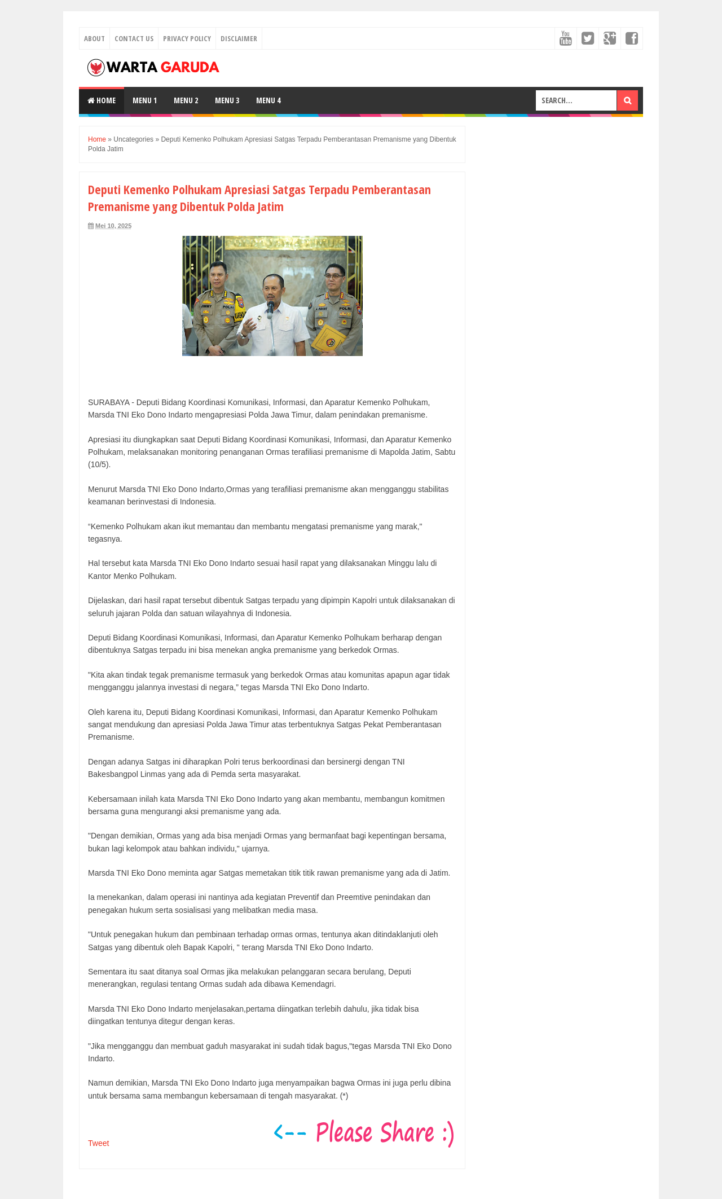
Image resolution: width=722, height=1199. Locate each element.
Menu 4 (268, 100)
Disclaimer (239, 38)
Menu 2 (186, 100)
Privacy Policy (187, 38)
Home (101, 100)
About (94, 38)
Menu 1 (145, 100)
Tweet (98, 1143)
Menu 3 (227, 100)
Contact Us (134, 38)
